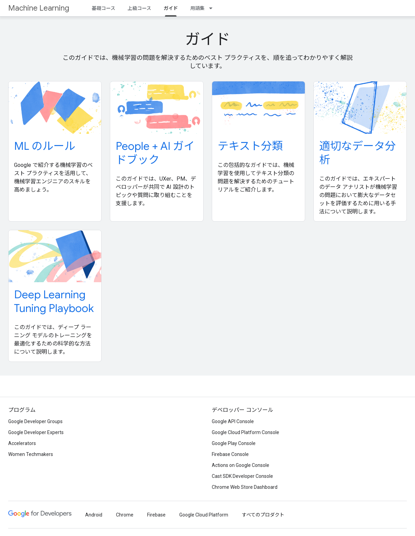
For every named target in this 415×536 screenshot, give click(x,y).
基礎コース (103, 8)
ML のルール (44, 146)
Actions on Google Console (240, 465)
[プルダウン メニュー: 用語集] (213, 8)
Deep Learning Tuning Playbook (54, 301)
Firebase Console (230, 454)
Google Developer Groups (35, 421)
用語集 (197, 8)
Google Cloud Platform (203, 515)
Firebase (156, 515)
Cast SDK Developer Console (242, 476)
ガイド (207, 39)
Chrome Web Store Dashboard (244, 487)
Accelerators (22, 443)
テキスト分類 (250, 146)
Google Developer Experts (36, 432)
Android (93, 515)
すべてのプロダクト (263, 515)
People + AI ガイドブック (155, 153)
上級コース (139, 8)
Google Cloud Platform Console (245, 432)
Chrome (124, 515)
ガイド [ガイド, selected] (171, 8)
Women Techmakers (30, 454)
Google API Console (233, 421)
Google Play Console (234, 443)
